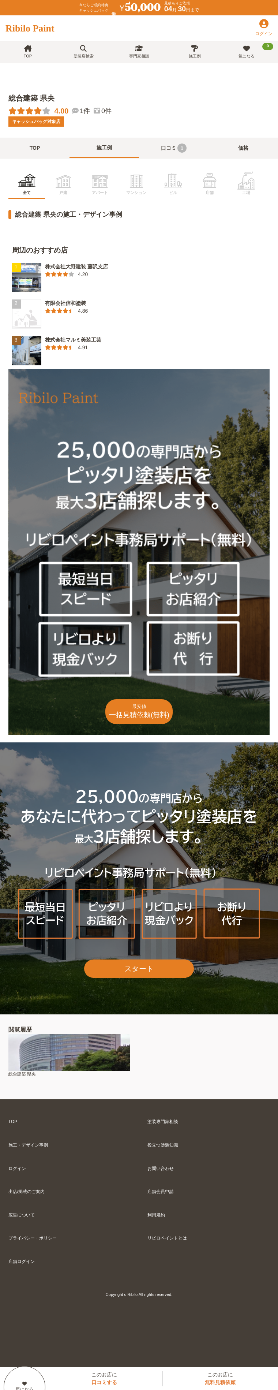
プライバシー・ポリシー (32, 1238)
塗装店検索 (84, 51)
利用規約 (156, 1215)
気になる (255, 50)
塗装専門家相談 (162, 1121)
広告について (21, 1215)
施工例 (195, 51)
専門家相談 (139, 51)
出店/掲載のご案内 (26, 1191)
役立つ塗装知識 (162, 1145)
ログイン (17, 1168)
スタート (139, 969)
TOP (28, 51)
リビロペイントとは (167, 1238)
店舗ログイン (21, 1261)
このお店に (104, 1378)
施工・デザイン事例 (28, 1145)
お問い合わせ (160, 1168)
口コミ (174, 148)
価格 (243, 148)
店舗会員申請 (160, 1191)
